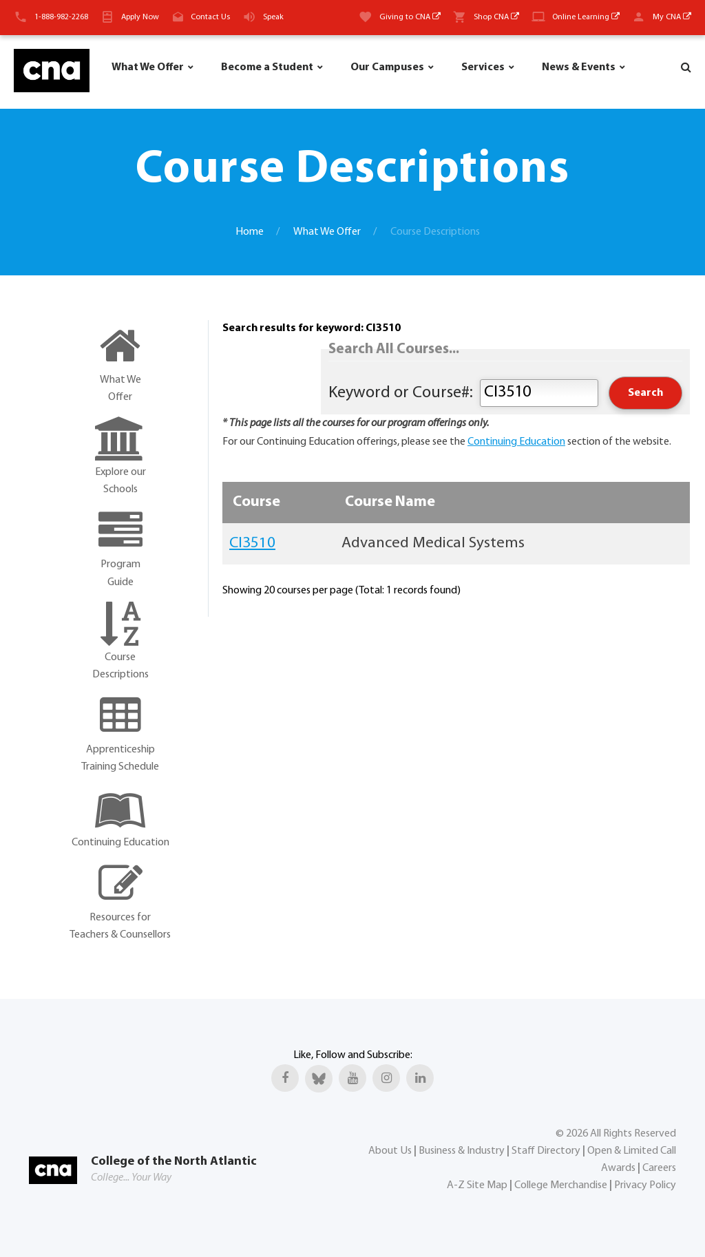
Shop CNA (496, 17)
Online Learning (586, 17)
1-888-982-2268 (61, 17)
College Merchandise (560, 1185)
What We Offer (148, 67)
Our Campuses (387, 67)
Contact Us (210, 17)
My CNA (672, 17)
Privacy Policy (645, 1185)
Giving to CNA (410, 17)
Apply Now (140, 17)
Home (249, 231)
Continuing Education (516, 441)
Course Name (390, 502)
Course (256, 502)
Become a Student (267, 67)
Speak (273, 17)
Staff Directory (546, 1150)
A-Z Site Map (477, 1185)
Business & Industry (462, 1150)
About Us (390, 1150)
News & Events (578, 67)
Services (483, 67)
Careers (659, 1168)
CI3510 (252, 543)
